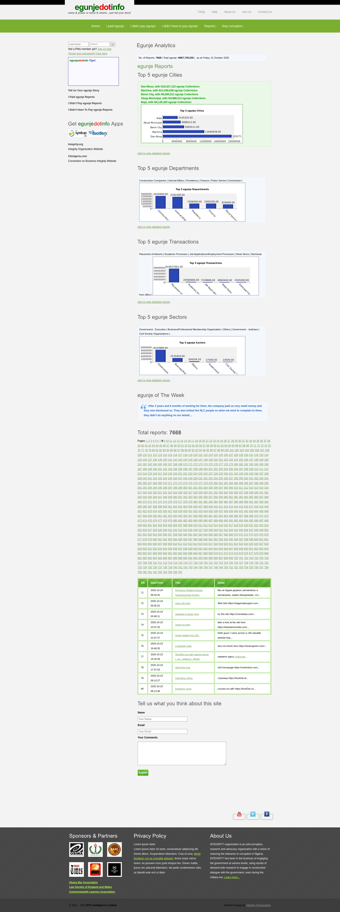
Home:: (96, 26)
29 (236, 440)
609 (170, 544)
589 (200, 539)
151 (221, 459)
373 (160, 501)
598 (246, 539)
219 (170, 473)
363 (241, 497)
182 (246, 464)
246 (175, 478)
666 (195, 553)
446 (266, 511)
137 (150, 459)
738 (165, 567)
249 (190, 478)
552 (144, 534)
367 (261, 497)
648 (236, 548)
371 (150, 501)
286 (246, 483)
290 (266, 483)
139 (160, 459)
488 (216, 520)
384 (216, 501)
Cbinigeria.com (77, 156)
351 (180, 497)
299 (180, 487)
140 (165, 459)
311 (241, 487)
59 (211, 445)
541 (221, 530)
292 (144, 487)
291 (139, 487)
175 (210, 464)
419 (261, 506)
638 (185, 548)
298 (175, 487)
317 (139, 492)
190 (155, 469)
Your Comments (148, 737)
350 (175, 497)
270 (165, 483)
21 (207, 440)
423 (150, 511)
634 (165, 548)
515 (221, 525)
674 (236, 553)
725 (231, 562)
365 (251, 497)
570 (236, 534)
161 (139, 464)
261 (251, 478)
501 (150, 525)
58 (207, 445)
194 (175, 469)
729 (251, 562)
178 (226, 464)
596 (236, 539)
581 (160, 539)
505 (170, 525)
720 (205, 562)
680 (266, 553)
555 (160, 534)
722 (216, 562)
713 (170, 562)
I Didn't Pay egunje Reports (85, 103)
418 (256, 506)
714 (175, 562)
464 (226, 516)
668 (205, 553)
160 (266, 459)
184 (256, 464)
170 (185, 464)
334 (226, 492)
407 (200, 506)
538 (205, 530)
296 (165, 487)
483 (190, 520)
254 (216, 478)
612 (185, 544)
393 (261, 501)
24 (218, 440)
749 (221, 567)
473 (139, 520)
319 (150, 492)
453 (170, 516)
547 (251, 530)
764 (165, 572)
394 (266, 501)
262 (256, 478)
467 (241, 516)
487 (210, 520)
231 (231, 473)
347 (160, 497)
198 (195, 469)
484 (195, 520)
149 (210, 459)
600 (256, 539)
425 (160, 511)
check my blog (182, 624)
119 (190, 455)
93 (200, 450)
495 (251, 520)
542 (226, 530)
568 (226, 534)
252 (205, 478)
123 (210, 455)
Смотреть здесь (184, 678)
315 (261, 487)
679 (261, 553)
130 (246, 455)
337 (241, 492)
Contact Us (265, 11)
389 (241, 501)
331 (210, 492)
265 (139, 483)
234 (246, 473)
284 (236, 483)
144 (185, 459)
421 (139, 511)
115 (170, 455)
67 (240, 445)
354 (195, 497)
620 (226, 544)
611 (180, 544)
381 (200, 501)
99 (222, 450)
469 (251, 516)
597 (241, 539)
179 (231, 464)
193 (170, 469)
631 (150, 548)
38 (268, 440)
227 (210, 473)
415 (241, 506)
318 (144, 492)
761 (150, 572)
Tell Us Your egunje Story (83, 90)
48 (171, 445)
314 (256, 487)
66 (236, 445)
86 (175, 450)
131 (251, 455)
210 (256, 469)
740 (175, 567)
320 (155, 492)
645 (221, 548)
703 (251, 558)
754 (246, 567)
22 (210, 440)
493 (241, 520)
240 (144, 478)
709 (150, 562)
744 (195, 567)
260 (246, 478)
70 (251, 445)
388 (236, 501)
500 (144, 525)
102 (237, 450)
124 (216, 455)
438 (226, 511)
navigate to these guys (187, 614)
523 (261, 525)
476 (155, 520)
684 (155, 558)
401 (170, 506)
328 (195, 492)
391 (251, 501)
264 (266, 478)
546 (246, 530)
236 (256, 473)
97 (215, 450)
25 (221, 440)
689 (180, 558)
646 (226, 548)
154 (236, 459)
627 (261, 544)
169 (180, 464)
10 (167, 440)
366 (256, 497)
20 (203, 440)
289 (261, 483)
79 (149, 450)
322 (165, 492)
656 (144, 553)
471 (261, 516)
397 (150, 506)
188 (144, 469)
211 (261, 469)
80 (153, 450)
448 (144, 516)
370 (144, 501)
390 (246, 501)
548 (256, 530)
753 (241, 567)
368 (266, 497)
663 (180, 553)
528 (155, 530)
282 (226, 483)
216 (155, 473)
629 (139, 548)
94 (204, 450)
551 (139, 534)
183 (251, 464)
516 (226, 525)
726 (236, 562)
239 (139, 478)
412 (226, 506)
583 (170, 539)
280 (216, 483)
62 (222, 445)
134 (266, 455)
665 (190, 553)
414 (236, 506)
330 (205, 492)
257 (231, 478)
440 (236, 511)
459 (200, 516)
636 (175, 548)
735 (150, 567)
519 (241, 525)
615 (200, 544)
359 (221, 497)
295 (160, 487)
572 (246, 534)
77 (142, 450)
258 (236, 478)
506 (175, 525)
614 (195, 544)
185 (261, 464)
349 (170, 497)
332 (216, 492)
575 (261, 534)
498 (266, 520)
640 (195, 548)
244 (165, 478)
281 (221, 483)
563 (200, 534)
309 (231, 487)
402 (175, 506)
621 (231, 544)
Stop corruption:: (233, 26)
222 (185, 473)
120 (195, 455)
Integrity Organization (258, 905)
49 (175, 445)
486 (205, 520)
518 (236, 525)
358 (216, 497)
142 (175, 459)
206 (236, 469)
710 (155, 562)
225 (200, 473)
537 (200, 530)
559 (180, 534)
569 (231, 534)
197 (190, 469)
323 (170, 492)
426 (165, 511)
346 (155, 497)
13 (178, 440)
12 (174, 440)
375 (170, 501)
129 (241, 455)
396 (144, 506)
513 (210, 525)
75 (269, 445)
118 (185, 455)
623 (241, 544)
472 (266, 516)
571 (241, 534)
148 (205, 459)
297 (170, 487)
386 (226, 501)
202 (216, 469)
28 (232, 440)
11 (171, 440)
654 (266, 548)
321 (160, 492)
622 (236, 544)
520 (246, 525)
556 (165, 534)
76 (138, 450)
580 (155, 539)
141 (170, 459)
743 (190, 567)
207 (241, 469)
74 (265, 445)
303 (200, 487)
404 (185, 506)
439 (231, 511)
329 (200, 492)
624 (246, 544)
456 (185, 516)
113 (160, 455)
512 (205, 525)
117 (180, 455)
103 (242, 450)
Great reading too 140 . (187, 635)
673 (231, 553)
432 (195, 511)
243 (160, 478)
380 (195, 501)
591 (210, 539)
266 (144, 483)
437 (221, 511)
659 (160, 553)
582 (165, 539)
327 (190, 492)
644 (216, 548)
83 (164, 450)
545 (241, 530)
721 (210, 562)
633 (160, 548)
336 (236, 492)
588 (195, 539)
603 (139, 544)
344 (144, 497)
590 (205, 539)
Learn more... (232, 877)
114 (165, 455)
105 (252, 450)
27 (228, 440)
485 (200, 520)
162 (144, 464)
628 (266, 544)
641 (200, 548)
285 (241, 483)
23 (214, 440)
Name (141, 712)
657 (150, 553)
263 (261, 478)
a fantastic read (183, 646)
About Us (229, 11)
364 (246, 497)
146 (195, 459)
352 (185, 497)
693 (200, 558)
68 (243, 445)
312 (246, 487)
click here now (182, 667)
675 (241, 553)
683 (150, 558)
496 (256, 520)
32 (246, 440)
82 (160, 450)
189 (150, 469)
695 (210, 558)
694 (205, 558)
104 (247, 450)
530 (165, 530)
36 (261, 440)
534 (185, 530)
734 (144, 567)
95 (207, 450)
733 (139, 567)
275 (190, 483)
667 (200, 553)
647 (231, 548)
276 (195, 483)
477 (160, 520)
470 (256, 516)
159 (261, 459)
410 (216, 506)
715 (180, 562)
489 (221, 520)
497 (261, 520)
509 (190, 525)
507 (180, 525)
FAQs (201, 11)
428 (175, 511)
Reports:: (210, 26)
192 (165, 469)
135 (139, 459)
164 (155, 464)
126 (226, 455)
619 (221, 544)
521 (251, 525)
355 (200, 497)
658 (155, 553)
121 (200, 455)
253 (210, 478)
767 (180, 572)
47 (168, 445)
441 (241, 511)
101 (231, 450)
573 (251, 534)
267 (150, 483)
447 (139, 516)
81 (157, 450)
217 (160, 473)
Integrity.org (75, 144)
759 (139, 572)
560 (185, 534)
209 (251, 469)
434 (205, 511)
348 (165, 497)
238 (266, 473)
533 (180, 530)
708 (144, 562)
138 (155, 459)
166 (165, 464)
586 (185, 539)
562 (195, 534)
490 (226, 520)
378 (185, 501)
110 (144, 455)
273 (180, 483)
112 (155, 455)
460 (205, 516)
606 (155, 544)
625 (251, 544)
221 (180, 473)
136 (144, 459)
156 (246, 459)
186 (266, 464)
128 (236, 455)
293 (150, 487)
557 (170, 534)
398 (155, 506)
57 (204, 445)
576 (266, 534)
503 (160, 525)
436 (216, 511)
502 (155, 525)
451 (160, 516)
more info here (183, 603)
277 (200, 483)
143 (180, 459)
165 (160, 464)
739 (170, 567)
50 (178, 445)
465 (231, 516)
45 (160, 445)
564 (205, 534)
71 (254, 445)
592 (216, 539)
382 (205, 501)
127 (231, 455)
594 (226, 539)
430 (185, 511)
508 (185, 525)
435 (210, 511)
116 (175, 455)
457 (190, 516)
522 (256, 525)
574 (256, 534)
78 (146, 450)
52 (186, 445)
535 (190, 530)
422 (144, 511)
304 (205, 487)
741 (180, 567)
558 (175, 534)
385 (221, 501)
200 (205, 469)
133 (261, 455)
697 (221, 558)
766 (175, 572)
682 (144, 558)
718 (195, 562)
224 (195, 473)
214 (144, 473)
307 (221, 487)
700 (236, 558)
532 (175, 530)
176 (216, 464)
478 (165, 520)
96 (211, 450)
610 (175, 544)
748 (216, 567)
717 (190, 562)
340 (256, 492)
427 (170, 511)
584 (175, 539)
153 (231, 459)
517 (231, 525)
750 (226, 567)
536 (195, 530)
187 (139, 469)
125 (221, 455)
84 (168, 450)
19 (199, 440)
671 (221, 553)
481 (180, 520)
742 (185, 567)
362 (236, 497)
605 (150, 544)
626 (256, 544)
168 (175, 464)
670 (216, 553)
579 (150, 539)
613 (190, 544)
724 (226, 562)
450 (155, 516)
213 (139, 473)
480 (175, 520)
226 (205, 473)
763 (160, 572)
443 (251, 511)
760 (144, 572)
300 (185, 487)
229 (221, 473)
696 (216, 558)
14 (181, 440)
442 (246, 511)
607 (160, 544)
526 (144, 530)
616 (205, 544)
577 (139, 539)
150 (216, 459)
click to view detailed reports (153, 153)
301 (190, 487)
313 (251, 487)
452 (165, 516)
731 (261, 562)
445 (261, 511)
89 (186, 450)
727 (241, 562)
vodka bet (240, 656)
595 (231, 539)
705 (261, 558)
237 (261, 473)
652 (256, 548)
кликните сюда (183, 688)
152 (226, 459)
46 (164, 445)
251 (200, 478)
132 (256, 455)
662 (175, 553)
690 (185, 558)
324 (175, 492)
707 (139, 562)
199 (200, 469)
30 (239, 440)
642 (205, 548)
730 (256, 562)
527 (150, 530)
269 (160, 483)
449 (150, 516)
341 (261, 492)
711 (160, 562)
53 (189, 445)
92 (196, 450)
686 (165, 558)
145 (190, 459)
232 (236, 473)
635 (170, 548)
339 (251, 492)
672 (226, 553)
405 (190, 506)
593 (221, 539)
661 (170, 553)
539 (210, 530)
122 (205, 455)
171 (190, 464)
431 (190, 511)
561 (190, 534)
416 (246, 506)
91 (193, 450)
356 (205, 497)
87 (178, 450)
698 (226, 558)
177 (221, 464)
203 (221, 469)
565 (210, 534)
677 (251, 553)
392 (256, 501)
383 (210, 501)
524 (266, 525)
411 (221, 506)
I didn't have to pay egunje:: (180, 26)
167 (170, 464)
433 (200, 511)
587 (190, 539)
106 (257, 450)
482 (185, 520)
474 (144, 520)
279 (210, 483)
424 (155, 511)
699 (231, 558)
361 (231, 497)
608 (165, 544)
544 (236, 530)
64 (229, 445)
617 (210, 544)
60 (215, 445)
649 (241, 548)
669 (210, 553)
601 (261, 539)
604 (144, 544)
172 (195, 464)
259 (241, 478)
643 (210, 548)
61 (218, 445)
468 (246, 516)
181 (241, 464)
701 (241, 558)
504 (165, 525)
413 (231, 506)
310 (236, 487)
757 (261, 567)
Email (141, 725)
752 (236, 567)
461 (210, 516)
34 (254, 440)
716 (185, 562)
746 (205, 567)
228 (216, 473)
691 (190, 558)
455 (180, 516)
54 (193, 445)
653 (261, 548)
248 (185, 478)
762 (155, 572)
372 (155, 501)
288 (256, 483)
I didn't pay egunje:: (144, 26)
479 (170, 520)
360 (226, 497)
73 (262, 445)
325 (180, 492)
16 (189, 440)
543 (231, 530)
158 (256, 459)
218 (165, 473)
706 (266, 558)
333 (221, 492)
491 (231, 520)
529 (160, 530)
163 (150, 464)
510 (195, 525)
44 (157, 445)
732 (266, 562)
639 (190, 548)
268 (155, 483)
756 (256, 567)
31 (243, 440)
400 (165, 506)
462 (216, 516)
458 (195, 516)
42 (149, 445)
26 (225, 440)
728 (246, 562)
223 (190, 473)
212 (266, 469)
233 (241, 473)
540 (216, 530)
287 (251, 483)
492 (236, 520)
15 (185, 440)
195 (180, 469)
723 (221, 562)
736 (155, 567)
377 (180, 501)
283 (231, 483)
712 (165, 562)
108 (267, 450)
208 (246, 469)
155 (241, 459)
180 (236, 464)
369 (139, 501)
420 (266, 506)
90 (189, 450)
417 (251, 506)
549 (261, 530)
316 (266, 487)
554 (155, 534)
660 (165, 553)
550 (266, 530)
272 (175, 483)
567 (221, 534)
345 (150, 497)
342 (266, 492)
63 (225, 445)
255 (221, 478)
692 (195, 558)
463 (221, 516)
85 (171, 450)
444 (256, 511)
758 (266, 567)
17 (192, 440)
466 (236, 516)
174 (205, 464)
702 (246, 558)
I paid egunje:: (115, 26)
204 (226, 469)
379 (190, 501)
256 (226, 478)
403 (180, 506)
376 (175, 501)
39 (138, 445)
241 (150, 478)
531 (170, 530)
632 (155, 548)
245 (170, 478)
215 (150, 473)
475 (150, 520)
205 (231, 469)
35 (258, 440)
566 (216, 534)
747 (210, 567)
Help (214, 11)
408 (205, 506)
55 (196, 445)
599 (251, 539)
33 (250, 440)
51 (182, 445)
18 (196, 440)
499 (139, 525)
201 (210, 469)
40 (142, 445)
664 (185, 553)
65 (233, 445)
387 (231, 501)
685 (160, 558)
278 (205, 483)
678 (256, 553)
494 (246, 520)
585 (180, 539)
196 (185, 469)
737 (160, 567)
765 (170, 572)
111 (150, 455)
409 (210, 506)
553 (150, 534)
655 (139, 553)
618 (216, 544)
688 (175, 558)
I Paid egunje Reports (81, 97)
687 (170, 558)
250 (195, 478)
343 (139, 497)
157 (251, 459)
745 (200, 567)
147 (200, 459)
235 (251, 473)
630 (144, 548)
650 (246, 548)
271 (170, 483)
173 (200, 464)
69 (247, 445)
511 (200, 525)
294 (155, 487)
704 (256, 558)
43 (153, 445)
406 (195, 506)
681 (139, 558)
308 (226, 487)
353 (190, 497)
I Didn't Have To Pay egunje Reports (90, 109)
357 (210, 497)
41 (146, 445)
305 (210, 487)
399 (160, 506)
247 (180, 478)
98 (218, 450)
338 (246, 492)
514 (216, 525)
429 (180, 511)
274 (185, 483)
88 (182, 450)
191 (160, 469)
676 (246, 553)
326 (185, 492)
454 (175, 516)
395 (139, 506)
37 (265, 440)
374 (165, 501)
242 (155, 478)
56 (200, 445)
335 (231, 492)
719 (200, 562)
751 (231, 567)
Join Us (246, 11)
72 (258, 445)
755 (251, 567)
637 (180, 548)
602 (266, 539)
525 (139, 530)
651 (251, 548)
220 (175, 473)
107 (262, 450)
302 (195, 487)
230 (226, 473)
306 (216, 487)
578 (144, 539)
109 (139, 455)
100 (226, 450)
